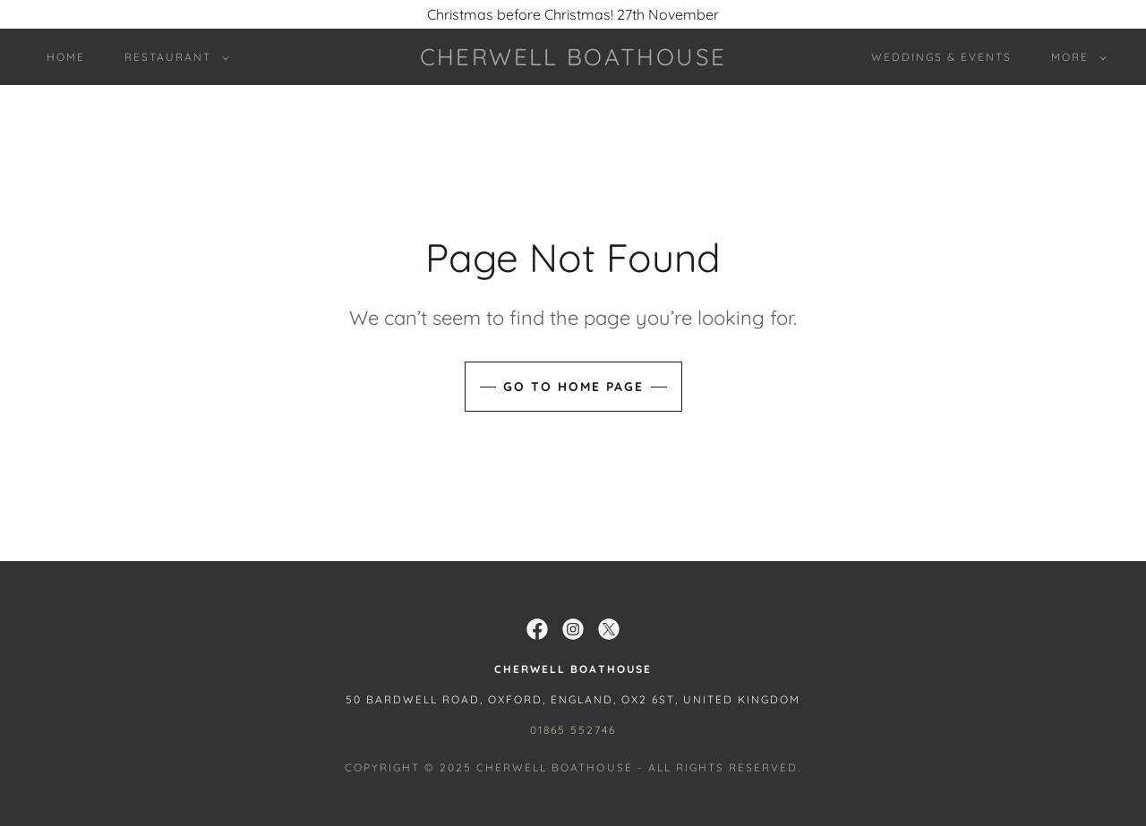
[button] (173, 57)
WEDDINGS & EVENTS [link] (941, 57)
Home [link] (66, 57)
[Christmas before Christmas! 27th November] (573, 14)
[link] (573, 60)
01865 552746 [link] (573, 730)
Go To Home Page (573, 387)
